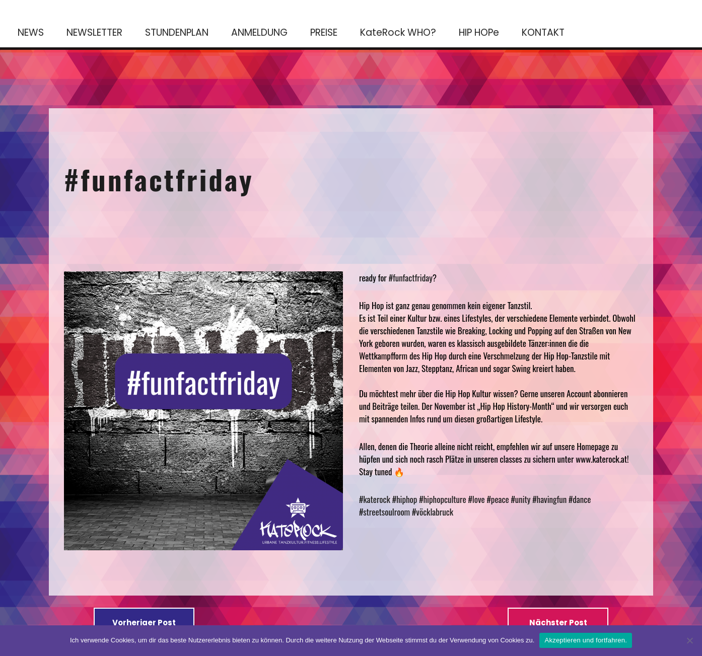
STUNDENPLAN (176, 32)
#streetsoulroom (384, 511)
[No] (689, 640)
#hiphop (404, 499)
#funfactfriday (159, 178)
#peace (498, 499)
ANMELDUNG (259, 32)
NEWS (31, 32)
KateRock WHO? (398, 32)
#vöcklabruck (432, 511)
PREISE (323, 32)
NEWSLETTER (94, 32)
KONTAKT (543, 32)
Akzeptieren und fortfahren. (585, 640)
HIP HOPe (479, 32)
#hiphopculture (442, 499)
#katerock (374, 499)
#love (476, 499)
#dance (580, 499)
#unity (520, 499)
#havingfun (549, 499)
